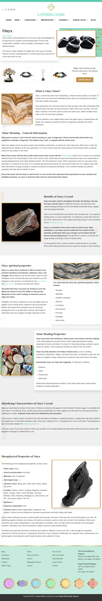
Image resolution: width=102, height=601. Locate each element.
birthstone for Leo (55, 223)
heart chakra (67, 156)
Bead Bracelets (58, 559)
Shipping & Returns (34, 562)
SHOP (18, 19)
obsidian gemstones (31, 424)
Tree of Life (57, 552)
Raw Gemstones (58, 555)
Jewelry (55, 566)
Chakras (64, 19)
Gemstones (31, 19)
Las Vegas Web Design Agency (67, 596)
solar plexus (9, 284)
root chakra (42, 281)
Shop (3, 552)
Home (9, 20)
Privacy (29, 559)
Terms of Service (33, 555)
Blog (93, 20)
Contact (29, 566)
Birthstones (48, 19)
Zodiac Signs (80, 19)
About (29, 552)
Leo (20, 480)
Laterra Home (57, 562)
